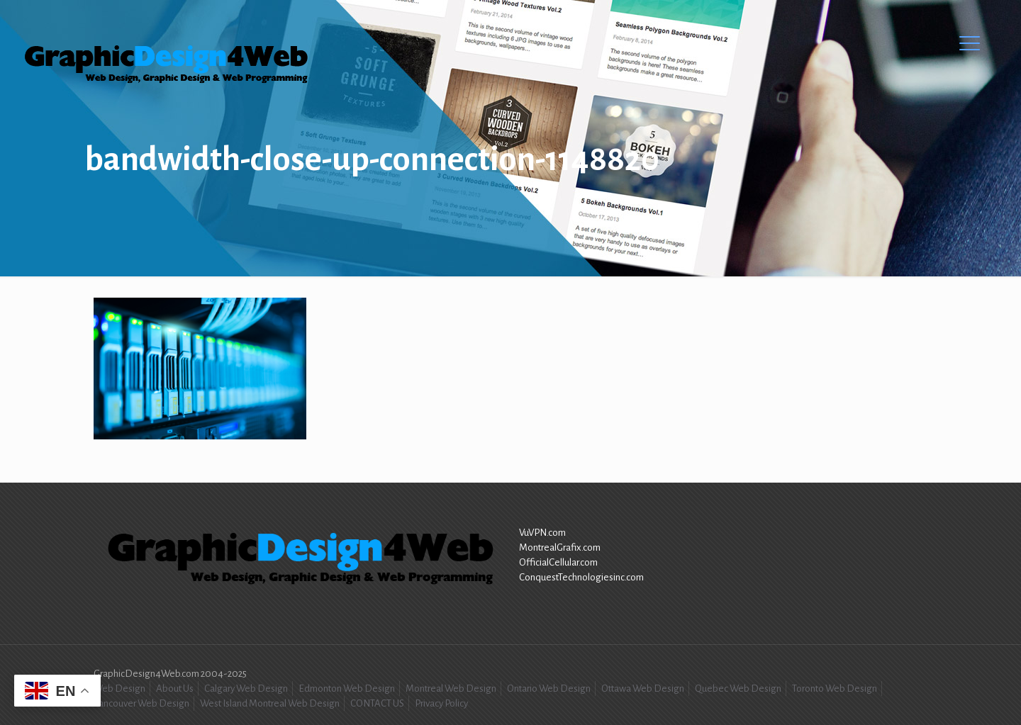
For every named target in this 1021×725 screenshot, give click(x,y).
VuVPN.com (542, 532)
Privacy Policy (441, 703)
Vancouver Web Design (141, 703)
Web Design (119, 688)
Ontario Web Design (549, 688)
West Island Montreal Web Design (270, 703)
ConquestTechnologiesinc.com (581, 577)
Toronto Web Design (834, 688)
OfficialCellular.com (558, 562)
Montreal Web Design (451, 688)
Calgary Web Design (246, 688)
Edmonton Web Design (347, 688)
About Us (175, 688)
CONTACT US (377, 703)
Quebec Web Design (738, 688)
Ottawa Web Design (642, 688)
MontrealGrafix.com (560, 547)
